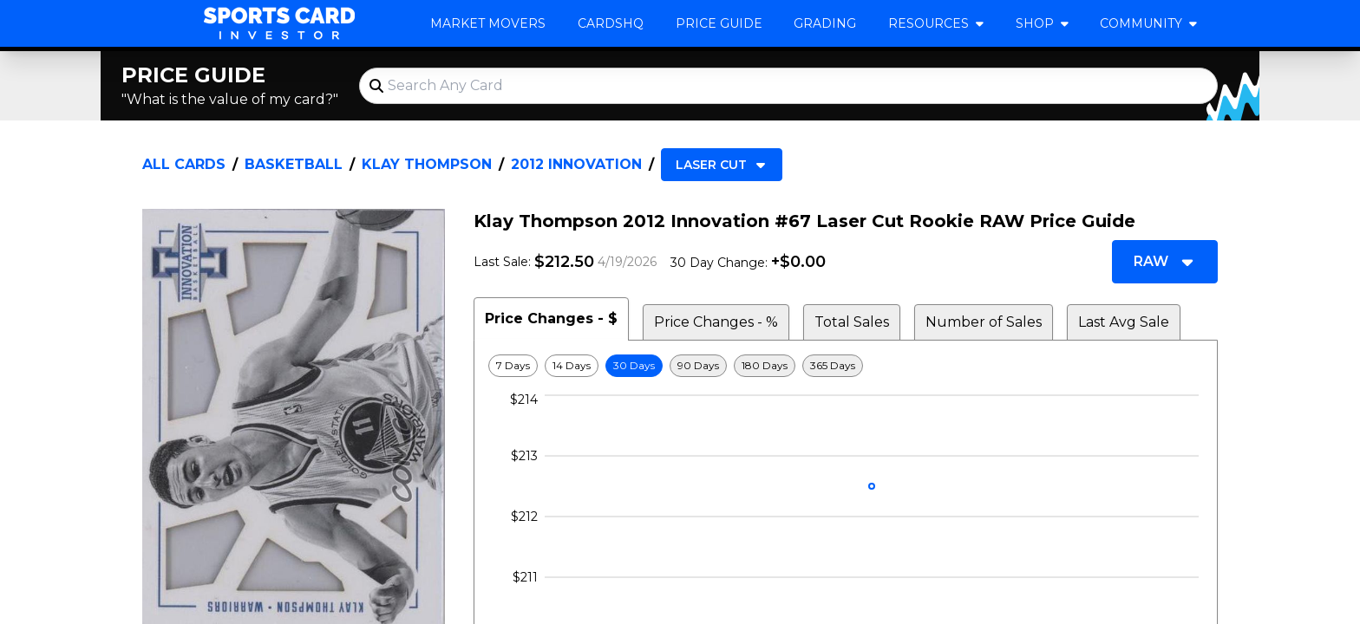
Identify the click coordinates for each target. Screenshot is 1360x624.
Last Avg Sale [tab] (1123, 322)
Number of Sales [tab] (983, 322)
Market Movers (488, 23)
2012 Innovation (576, 164)
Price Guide (719, 23)
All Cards (184, 164)
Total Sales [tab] (851, 322)
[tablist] (846, 319)
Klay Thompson (427, 164)
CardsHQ (611, 23)
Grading (825, 23)
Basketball (294, 164)
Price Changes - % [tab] (716, 322)
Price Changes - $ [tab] (551, 318)
